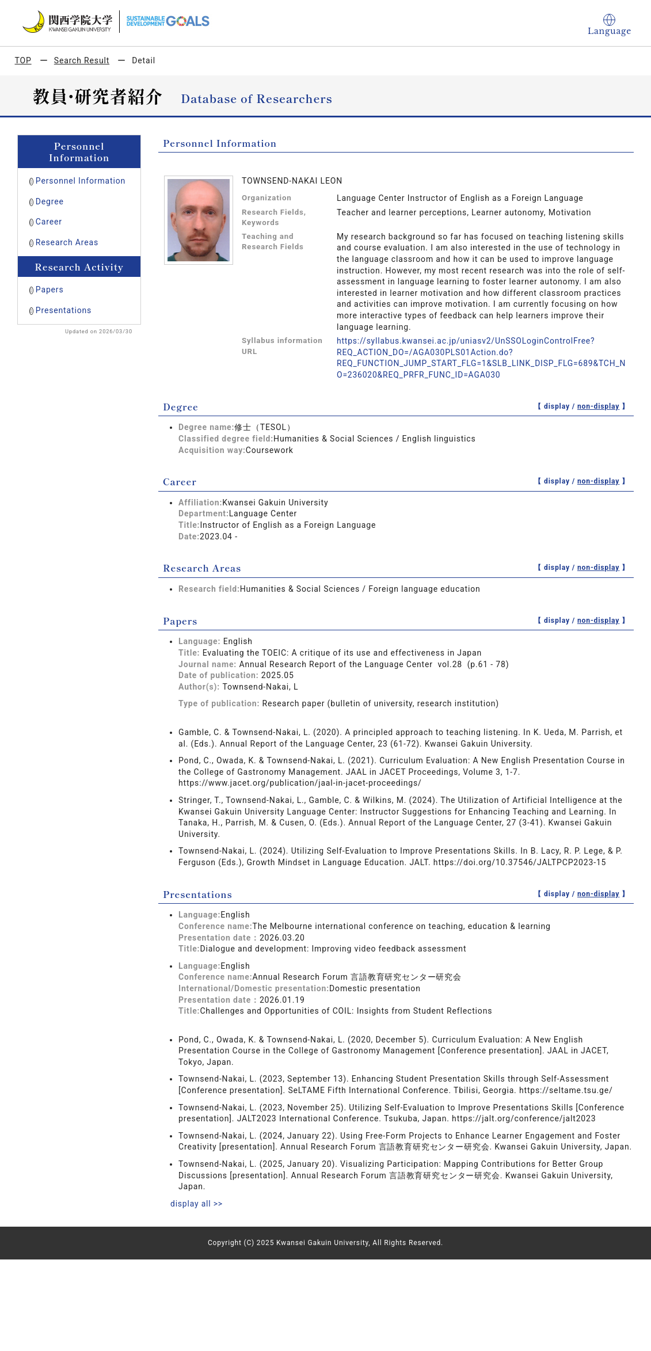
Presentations (64, 310)
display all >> (196, 1203)
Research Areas (67, 242)
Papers (50, 289)
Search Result (81, 60)
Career (49, 221)
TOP (23, 60)
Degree (50, 201)
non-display (598, 406)
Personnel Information (80, 180)
